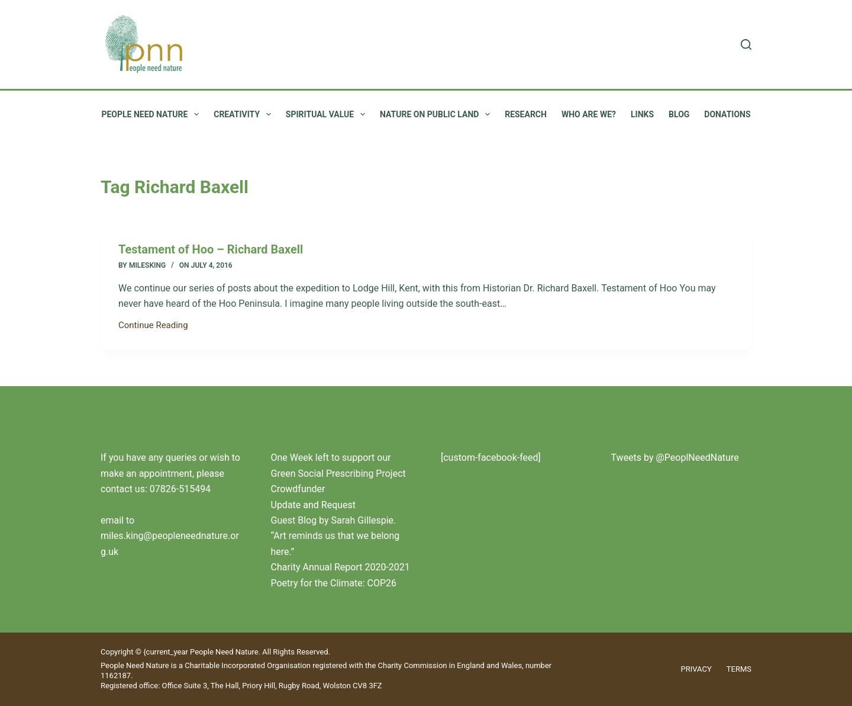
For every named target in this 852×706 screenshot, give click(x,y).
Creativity (245, 114)
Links (642, 114)
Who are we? (588, 114)
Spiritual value (328, 114)
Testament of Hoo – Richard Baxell (210, 249)
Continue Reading (153, 326)
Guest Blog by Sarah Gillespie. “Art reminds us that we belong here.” (335, 536)
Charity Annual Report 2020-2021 (340, 567)
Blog (679, 114)
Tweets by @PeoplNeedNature (675, 457)
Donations (727, 114)
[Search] (746, 44)
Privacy (696, 669)
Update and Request (313, 505)
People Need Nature (152, 114)
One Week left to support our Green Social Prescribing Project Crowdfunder (338, 473)
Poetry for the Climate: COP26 (334, 583)
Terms (739, 669)
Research (526, 114)
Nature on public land (437, 114)
